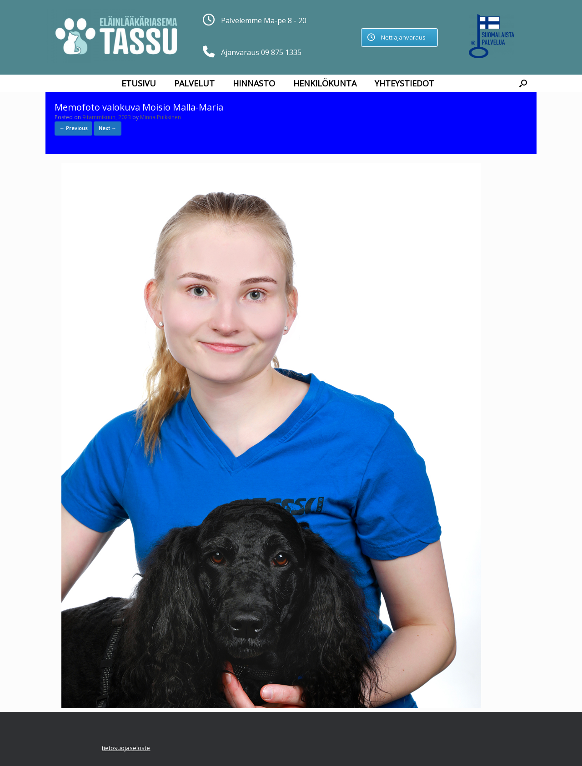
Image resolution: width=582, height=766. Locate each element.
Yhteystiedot (404, 83)
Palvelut (194, 83)
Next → (107, 128)
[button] (523, 83)
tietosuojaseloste (126, 748)
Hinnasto (254, 83)
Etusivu (138, 83)
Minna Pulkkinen (160, 117)
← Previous (73, 128)
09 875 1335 (281, 52)
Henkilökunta (324, 83)
